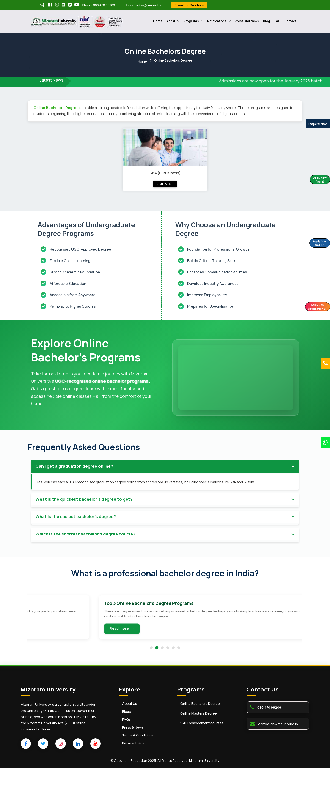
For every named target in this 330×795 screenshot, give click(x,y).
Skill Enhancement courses (201, 750)
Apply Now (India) (314, 180)
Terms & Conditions (138, 762)
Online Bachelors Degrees (57, 106)
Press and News (247, 21)
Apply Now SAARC (313, 243)
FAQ (277, 21)
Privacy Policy (133, 770)
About (172, 21)
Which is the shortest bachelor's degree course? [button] (85, 539)
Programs (193, 21)
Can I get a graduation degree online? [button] (74, 471)
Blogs (126, 739)
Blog (266, 21)
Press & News (133, 755)
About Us (129, 731)
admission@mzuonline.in (278, 751)
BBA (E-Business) (165, 171)
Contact (290, 21)
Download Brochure (189, 5)
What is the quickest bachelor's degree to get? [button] (84, 504)
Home (157, 21)
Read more (165, 182)
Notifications (219, 21)
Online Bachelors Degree (200, 731)
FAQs (126, 747)
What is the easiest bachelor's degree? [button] (76, 522)
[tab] (165, 471)
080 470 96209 (269, 734)
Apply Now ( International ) (313, 307)
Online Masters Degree (198, 741)
